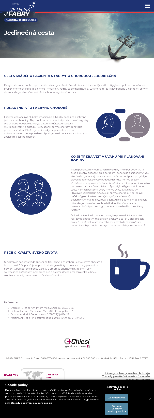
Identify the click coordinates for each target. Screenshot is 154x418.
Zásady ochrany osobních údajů (127, 373)
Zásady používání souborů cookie (126, 376)
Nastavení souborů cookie (117, 389)
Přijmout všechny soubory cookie (117, 410)
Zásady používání (137, 380)
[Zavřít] (150, 400)
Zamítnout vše (116, 398)
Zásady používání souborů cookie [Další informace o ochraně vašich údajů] (31, 404)
